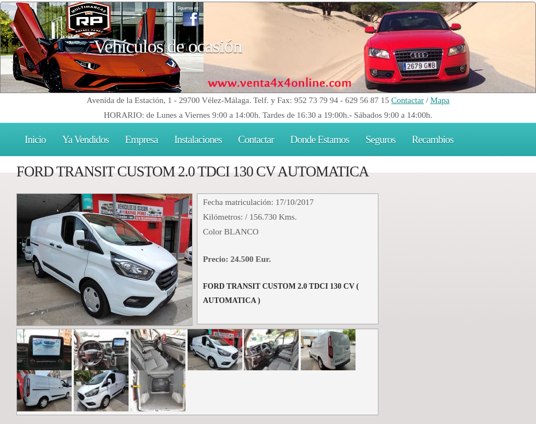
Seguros (380, 139)
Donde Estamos (319, 139)
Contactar (407, 100)
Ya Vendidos (85, 139)
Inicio (35, 139)
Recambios (432, 139)
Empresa (141, 139)
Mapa (440, 100)
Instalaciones (198, 139)
